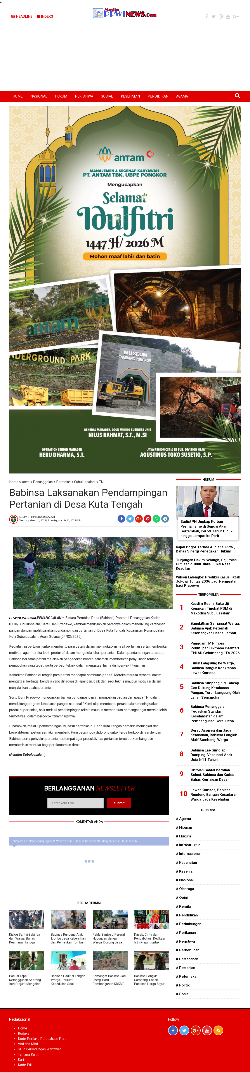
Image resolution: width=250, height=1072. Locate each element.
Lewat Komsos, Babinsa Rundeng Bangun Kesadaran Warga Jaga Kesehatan (214, 795)
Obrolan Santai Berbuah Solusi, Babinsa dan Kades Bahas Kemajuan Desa (212, 775)
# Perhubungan (188, 924)
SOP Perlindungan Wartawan (39, 1049)
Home (13, 482)
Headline (21, 16)
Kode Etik (25, 1065)
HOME (18, 96)
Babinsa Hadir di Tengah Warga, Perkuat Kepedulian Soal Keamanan (68, 982)
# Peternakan (187, 976)
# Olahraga (185, 889)
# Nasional (185, 880)
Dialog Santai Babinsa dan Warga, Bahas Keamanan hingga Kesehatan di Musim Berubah (24, 942)
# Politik (183, 985)
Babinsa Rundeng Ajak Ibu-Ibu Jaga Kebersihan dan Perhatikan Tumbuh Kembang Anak (68, 940)
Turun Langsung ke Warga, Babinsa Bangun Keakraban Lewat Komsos (213, 668)
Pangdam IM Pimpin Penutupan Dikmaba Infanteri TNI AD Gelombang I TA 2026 (215, 648)
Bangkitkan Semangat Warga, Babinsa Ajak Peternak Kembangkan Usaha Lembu (215, 628)
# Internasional (188, 853)
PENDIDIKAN (158, 96)
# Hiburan (184, 827)
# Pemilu (183, 906)
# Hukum (183, 836)
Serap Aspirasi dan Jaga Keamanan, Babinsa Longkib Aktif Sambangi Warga (214, 735)
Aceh (26, 482)
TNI (101, 482)
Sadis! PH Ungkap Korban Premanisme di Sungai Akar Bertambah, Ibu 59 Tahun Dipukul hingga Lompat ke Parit (208, 528)
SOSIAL (107, 96)
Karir (21, 1060)
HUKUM (61, 96)
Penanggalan (43, 482)
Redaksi (24, 1033)
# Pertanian (185, 968)
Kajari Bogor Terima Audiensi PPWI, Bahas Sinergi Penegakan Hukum (205, 549)
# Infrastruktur (188, 845)
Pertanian (63, 482)
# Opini (182, 897)
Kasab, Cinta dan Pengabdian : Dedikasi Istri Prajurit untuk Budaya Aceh (149, 940)
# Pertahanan (187, 959)
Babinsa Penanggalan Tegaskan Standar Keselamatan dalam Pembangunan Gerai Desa (212, 713)
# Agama (183, 818)
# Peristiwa (185, 941)
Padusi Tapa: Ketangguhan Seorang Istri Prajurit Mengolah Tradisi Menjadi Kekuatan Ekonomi (25, 984)
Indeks (45, 16)
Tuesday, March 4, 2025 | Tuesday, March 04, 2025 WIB (50, 520)
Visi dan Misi (28, 1044)
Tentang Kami (28, 1054)
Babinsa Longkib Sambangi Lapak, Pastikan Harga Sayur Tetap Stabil (149, 982)
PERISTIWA (84, 96)
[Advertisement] (125, 58)
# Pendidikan (187, 915)
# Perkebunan (187, 950)
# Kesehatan (186, 862)
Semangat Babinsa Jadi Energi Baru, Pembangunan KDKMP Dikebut (109, 982)
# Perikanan (186, 932)
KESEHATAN (130, 96)
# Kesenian (185, 871)
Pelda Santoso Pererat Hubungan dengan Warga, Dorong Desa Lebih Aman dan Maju (109, 940)
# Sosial (182, 994)
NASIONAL (38, 96)
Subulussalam (84, 482)
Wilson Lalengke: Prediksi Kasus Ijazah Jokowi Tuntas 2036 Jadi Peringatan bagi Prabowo (208, 581)
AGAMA (182, 96)
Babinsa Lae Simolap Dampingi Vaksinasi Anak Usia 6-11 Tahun (211, 755)
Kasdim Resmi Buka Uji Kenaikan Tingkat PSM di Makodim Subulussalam (211, 608)
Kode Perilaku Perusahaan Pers (42, 1039)
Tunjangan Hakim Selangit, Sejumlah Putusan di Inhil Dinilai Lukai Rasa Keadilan (206, 564)
